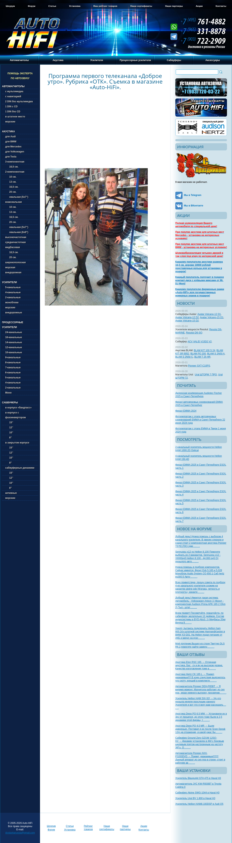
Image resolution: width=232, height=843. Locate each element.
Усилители (96, 60)
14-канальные (13, 342)
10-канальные (13, 352)
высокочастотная (15, 237)
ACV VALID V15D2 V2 (200, 341)
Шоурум (10, 6)
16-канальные (13, 337)
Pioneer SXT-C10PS (199, 365)
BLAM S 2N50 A (216, 353)
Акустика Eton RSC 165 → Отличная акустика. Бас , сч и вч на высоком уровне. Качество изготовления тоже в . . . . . (199, 665)
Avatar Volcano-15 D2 (187, 320)
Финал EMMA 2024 (185, 410)
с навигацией (13, 96)
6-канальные (13, 372)
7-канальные (13, 367)
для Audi (10, 136)
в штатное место (15, 116)
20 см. (10, 192)
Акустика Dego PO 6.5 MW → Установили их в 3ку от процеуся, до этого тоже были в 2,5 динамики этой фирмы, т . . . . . (201, 717)
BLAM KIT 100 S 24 (204, 350)
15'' (9, 422)
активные (11, 493)
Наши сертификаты (141, 6)
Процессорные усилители (135, 60)
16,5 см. (11, 166)
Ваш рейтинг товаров (105, 6)
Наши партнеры (174, 6)
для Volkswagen (14, 151)
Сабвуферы (174, 60)
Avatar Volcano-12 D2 (187, 317)
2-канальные (13, 297)
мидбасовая (12, 247)
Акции (199, 6)
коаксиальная (13, 202)
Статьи (52, 6)
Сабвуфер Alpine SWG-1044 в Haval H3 (197, 792)
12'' (9, 427)
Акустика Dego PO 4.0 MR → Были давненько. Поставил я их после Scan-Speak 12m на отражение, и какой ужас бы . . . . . (200, 729)
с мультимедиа (14, 91)
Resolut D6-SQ (194, 332)
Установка (74, 6)
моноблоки (11, 302)
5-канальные (13, 287)
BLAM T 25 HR (202, 356)
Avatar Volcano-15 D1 (212, 317)
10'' (9, 432)
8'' (8, 437)
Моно (8, 392)
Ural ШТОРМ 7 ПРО (206, 374)
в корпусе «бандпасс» (18, 407)
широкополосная (15, 262)
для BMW (10, 141)
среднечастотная (15, 242)
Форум (31, 6)
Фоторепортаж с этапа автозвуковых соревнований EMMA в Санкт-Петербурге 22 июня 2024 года (200, 419)
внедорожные (13, 312)
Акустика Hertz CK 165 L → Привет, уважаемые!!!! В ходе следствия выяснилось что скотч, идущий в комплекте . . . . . (200, 677)
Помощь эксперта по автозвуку (20, 76)
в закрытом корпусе (17, 442)
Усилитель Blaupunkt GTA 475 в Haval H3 (198, 778)
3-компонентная (14, 161)
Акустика (58, 60)
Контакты (221, 6)
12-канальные (13, 347)
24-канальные (13, 332)
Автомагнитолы (19, 60)
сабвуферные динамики (19, 467)
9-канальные (13, 357)
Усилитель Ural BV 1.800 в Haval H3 (195, 798)
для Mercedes (13, 146)
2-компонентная (14, 171)
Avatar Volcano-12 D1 (209, 314)
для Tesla (10, 156)
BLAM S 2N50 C (184, 356)
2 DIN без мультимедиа (19, 101)
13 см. (10, 181)
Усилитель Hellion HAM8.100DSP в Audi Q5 (199, 804)
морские (10, 121)
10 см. (10, 176)
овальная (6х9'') (16, 232)
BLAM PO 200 (198, 353)
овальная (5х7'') (16, 197)
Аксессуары (212, 60)
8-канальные (13, 362)
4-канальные (13, 292)
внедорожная (13, 272)
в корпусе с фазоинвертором (15, 415)
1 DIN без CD (12, 111)
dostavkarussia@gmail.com (20, 832)
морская (10, 267)
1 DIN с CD (11, 106)
